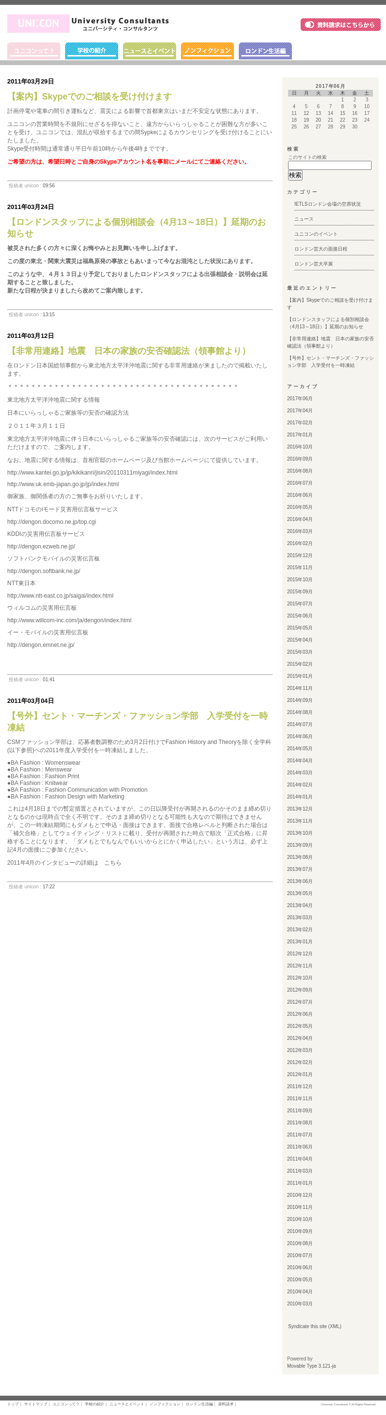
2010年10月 (300, 1219)
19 (306, 120)
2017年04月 (300, 410)
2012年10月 (300, 978)
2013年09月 (300, 845)
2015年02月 (300, 664)
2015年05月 (300, 627)
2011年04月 (300, 1159)
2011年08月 (300, 1122)
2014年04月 (300, 760)
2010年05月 (300, 1279)
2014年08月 (300, 712)
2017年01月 (300, 434)
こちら (113, 862)
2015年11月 (300, 567)
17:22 (49, 886)
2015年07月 (300, 603)
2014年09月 (300, 700)
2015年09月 (300, 591)
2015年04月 (300, 640)
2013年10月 (300, 833)
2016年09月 (300, 459)
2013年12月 (300, 809)
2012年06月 (300, 1014)
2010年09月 (300, 1231)
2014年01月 (300, 796)
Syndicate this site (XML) (315, 1326)
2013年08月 (300, 857)
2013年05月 (300, 893)
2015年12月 (300, 555)
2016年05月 (300, 507)
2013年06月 (300, 881)
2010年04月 (300, 1291)
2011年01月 (300, 1183)
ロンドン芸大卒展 (313, 263)
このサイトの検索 (307, 157)
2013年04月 (300, 905)
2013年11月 (300, 821)
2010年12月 (300, 1195)
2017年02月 (300, 422)
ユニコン (90, 23)
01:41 (49, 679)
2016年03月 (300, 531)
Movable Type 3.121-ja (311, 1366)
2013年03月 (300, 917)
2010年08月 (300, 1243)
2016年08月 (300, 471)
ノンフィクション (207, 50)
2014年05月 (300, 748)
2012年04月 (300, 1038)
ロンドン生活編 (265, 50)
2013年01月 (300, 941)
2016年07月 (300, 483)
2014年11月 (300, 688)
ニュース (304, 219)
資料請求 (226, 1404)
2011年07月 (300, 1134)
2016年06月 (300, 495)
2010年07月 (300, 1255)
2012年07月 (300, 1002)
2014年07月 (300, 724)
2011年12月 (300, 1086)
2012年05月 (300, 1026)
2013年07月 (300, 869)
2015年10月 (300, 579)
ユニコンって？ (33, 50)
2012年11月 (300, 965)
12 (306, 113)
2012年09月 (300, 990)
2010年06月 (300, 1267)
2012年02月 (300, 1062)
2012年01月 (300, 1074)
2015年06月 (300, 615)
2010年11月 (300, 1207)
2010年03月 (300, 1303)
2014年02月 (300, 784)
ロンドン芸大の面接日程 (320, 249)
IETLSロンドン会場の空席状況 (327, 204)
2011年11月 (300, 1098)
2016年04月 (300, 519)
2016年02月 (300, 543)
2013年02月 (300, 929)
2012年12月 (300, 953)
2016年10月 (300, 446)
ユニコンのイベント (316, 234)
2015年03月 (300, 652)
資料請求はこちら (340, 24)
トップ (13, 1404)
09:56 (49, 185)
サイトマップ (35, 1404)
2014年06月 (300, 736)
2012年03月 (300, 1050)
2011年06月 (300, 1146)
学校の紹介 (92, 50)
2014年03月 (300, 772)
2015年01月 (300, 676)
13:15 (49, 314)
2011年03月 (300, 1171)
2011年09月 (300, 1110)
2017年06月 (300, 398)
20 (318, 120)
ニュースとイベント (150, 50)
